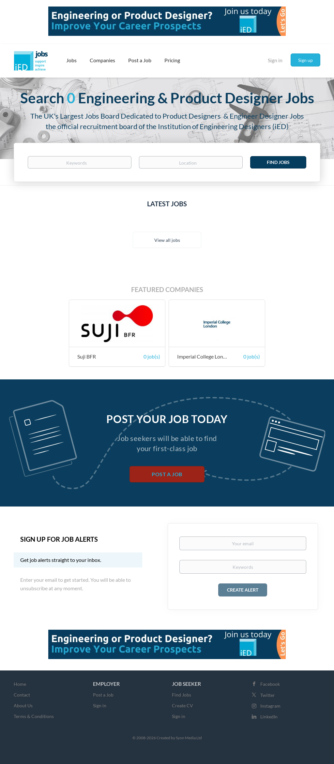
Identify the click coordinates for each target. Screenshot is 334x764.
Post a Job (167, 474)
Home (20, 684)
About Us (23, 705)
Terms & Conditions (34, 716)
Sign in (275, 60)
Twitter (267, 695)
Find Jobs (278, 162)
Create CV (182, 705)
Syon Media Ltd (189, 737)
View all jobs (167, 240)
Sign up (305, 60)
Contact (22, 695)
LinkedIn (269, 716)
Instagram (270, 706)
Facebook (270, 684)
